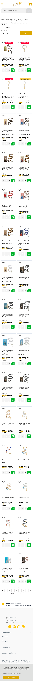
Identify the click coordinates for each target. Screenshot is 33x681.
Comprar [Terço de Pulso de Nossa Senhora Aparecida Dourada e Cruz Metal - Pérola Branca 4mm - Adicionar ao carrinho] (12, 107)
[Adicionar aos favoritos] (3, 43)
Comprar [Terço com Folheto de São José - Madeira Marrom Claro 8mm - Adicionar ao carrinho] (12, 254)
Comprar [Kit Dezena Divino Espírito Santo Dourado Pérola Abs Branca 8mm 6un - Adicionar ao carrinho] (28, 107)
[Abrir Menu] (2, 4)
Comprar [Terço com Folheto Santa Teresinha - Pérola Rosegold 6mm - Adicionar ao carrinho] (28, 581)
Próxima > (13, 593)
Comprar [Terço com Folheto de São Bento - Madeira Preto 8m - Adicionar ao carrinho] (28, 290)
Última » (21, 593)
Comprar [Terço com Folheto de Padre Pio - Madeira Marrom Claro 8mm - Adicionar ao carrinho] (12, 180)
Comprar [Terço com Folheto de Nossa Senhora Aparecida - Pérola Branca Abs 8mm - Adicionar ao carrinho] (12, 290)
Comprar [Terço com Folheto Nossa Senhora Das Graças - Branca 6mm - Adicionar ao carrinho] (12, 581)
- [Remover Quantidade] (3, 70)
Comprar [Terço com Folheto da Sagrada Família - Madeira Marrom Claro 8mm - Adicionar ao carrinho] (28, 180)
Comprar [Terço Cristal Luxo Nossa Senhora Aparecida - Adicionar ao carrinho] (28, 545)
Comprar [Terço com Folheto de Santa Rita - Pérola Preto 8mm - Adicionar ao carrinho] (12, 400)
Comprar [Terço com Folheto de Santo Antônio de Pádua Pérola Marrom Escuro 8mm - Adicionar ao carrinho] (12, 70)
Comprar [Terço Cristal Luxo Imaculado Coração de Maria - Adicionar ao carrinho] (12, 472)
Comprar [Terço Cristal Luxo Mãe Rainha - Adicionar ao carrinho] (28, 472)
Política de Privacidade (15, 673)
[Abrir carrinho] (30, 4)
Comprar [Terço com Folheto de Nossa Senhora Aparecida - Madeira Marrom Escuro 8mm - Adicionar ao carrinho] (12, 143)
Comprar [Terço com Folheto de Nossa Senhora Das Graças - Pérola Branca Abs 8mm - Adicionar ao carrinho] (12, 363)
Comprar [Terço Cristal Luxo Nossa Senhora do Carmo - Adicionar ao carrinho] (12, 436)
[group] (16, 604)
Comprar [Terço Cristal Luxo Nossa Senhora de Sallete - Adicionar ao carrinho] (28, 436)
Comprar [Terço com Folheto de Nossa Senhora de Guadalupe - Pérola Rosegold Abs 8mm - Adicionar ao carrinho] (28, 217)
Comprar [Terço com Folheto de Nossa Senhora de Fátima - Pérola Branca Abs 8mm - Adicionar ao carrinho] (28, 363)
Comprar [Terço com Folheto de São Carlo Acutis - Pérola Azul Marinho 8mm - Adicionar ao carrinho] (28, 254)
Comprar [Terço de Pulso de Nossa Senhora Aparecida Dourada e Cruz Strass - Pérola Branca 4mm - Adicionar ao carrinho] (28, 70)
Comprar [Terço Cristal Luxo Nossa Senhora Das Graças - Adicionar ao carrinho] (28, 508)
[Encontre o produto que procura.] (29, 10)
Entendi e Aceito (11, 677)
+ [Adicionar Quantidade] (9, 70)
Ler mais (3, 24)
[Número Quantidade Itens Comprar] (6, 70)
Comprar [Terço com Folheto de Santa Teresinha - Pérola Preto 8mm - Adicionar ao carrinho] (28, 327)
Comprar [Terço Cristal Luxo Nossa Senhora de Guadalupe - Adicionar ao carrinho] (12, 508)
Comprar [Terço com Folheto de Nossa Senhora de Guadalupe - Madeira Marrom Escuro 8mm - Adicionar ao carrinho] (28, 143)
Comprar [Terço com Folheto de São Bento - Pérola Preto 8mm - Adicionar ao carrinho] (28, 400)
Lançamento (9, 42)
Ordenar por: (4, 30)
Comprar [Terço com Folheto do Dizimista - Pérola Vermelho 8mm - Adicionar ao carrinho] (12, 217)
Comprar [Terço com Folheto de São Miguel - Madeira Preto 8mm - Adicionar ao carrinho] (12, 327)
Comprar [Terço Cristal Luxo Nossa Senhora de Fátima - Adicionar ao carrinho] (12, 545)
